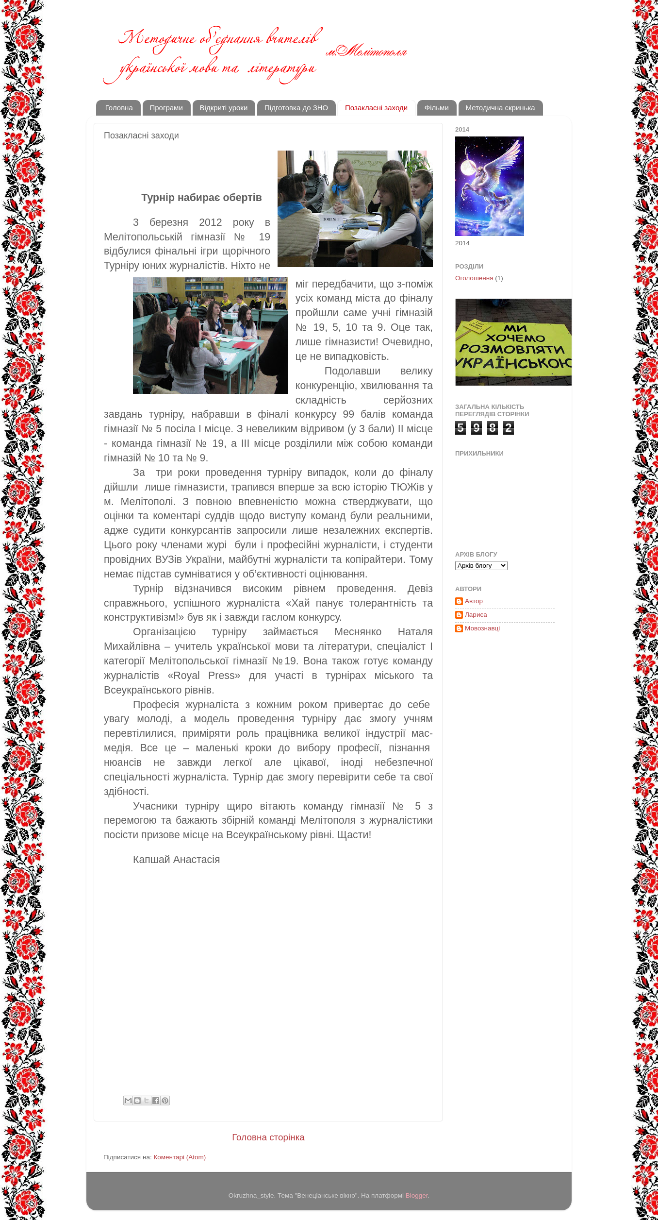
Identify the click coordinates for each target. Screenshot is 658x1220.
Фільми (437, 107)
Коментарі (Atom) (179, 1157)
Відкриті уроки (224, 107)
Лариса (476, 614)
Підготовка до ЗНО (296, 107)
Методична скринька (500, 107)
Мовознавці (482, 628)
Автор (474, 601)
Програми (166, 107)
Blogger (417, 1195)
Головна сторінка (268, 1137)
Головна (119, 107)
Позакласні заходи (376, 107)
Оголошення (474, 278)
